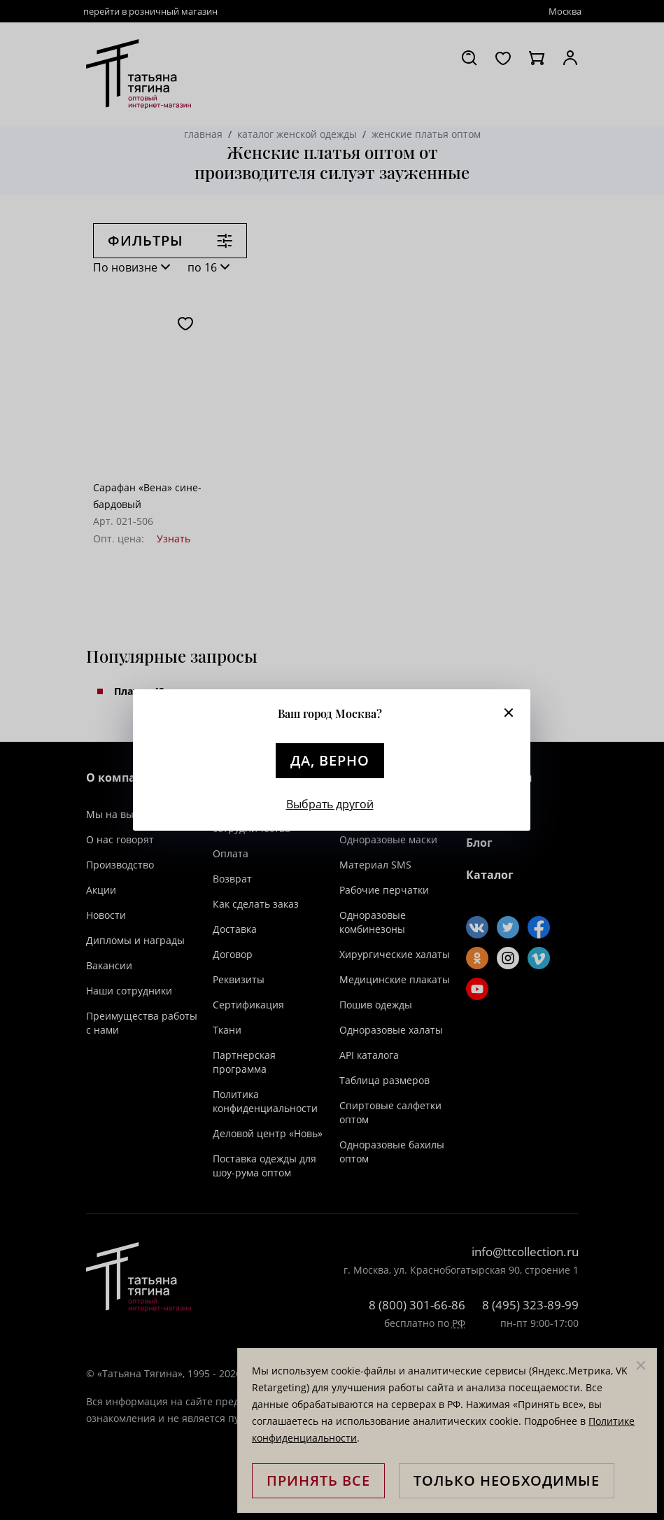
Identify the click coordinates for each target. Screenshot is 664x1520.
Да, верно (329, 760)
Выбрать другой (330, 804)
